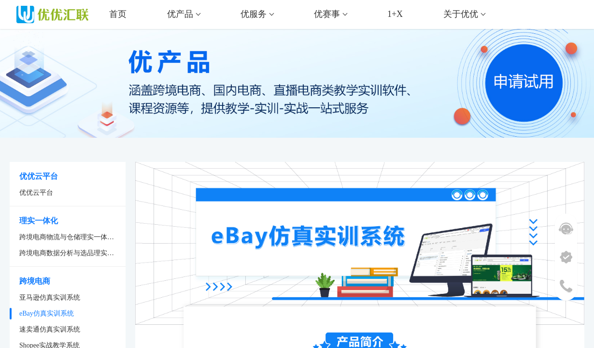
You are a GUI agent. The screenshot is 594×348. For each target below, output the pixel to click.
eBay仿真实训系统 (46, 313)
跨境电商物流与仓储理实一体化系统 (72, 237)
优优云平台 (36, 192)
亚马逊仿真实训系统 (49, 297)
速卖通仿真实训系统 (49, 329)
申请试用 (548, 88)
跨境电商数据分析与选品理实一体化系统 (72, 253)
